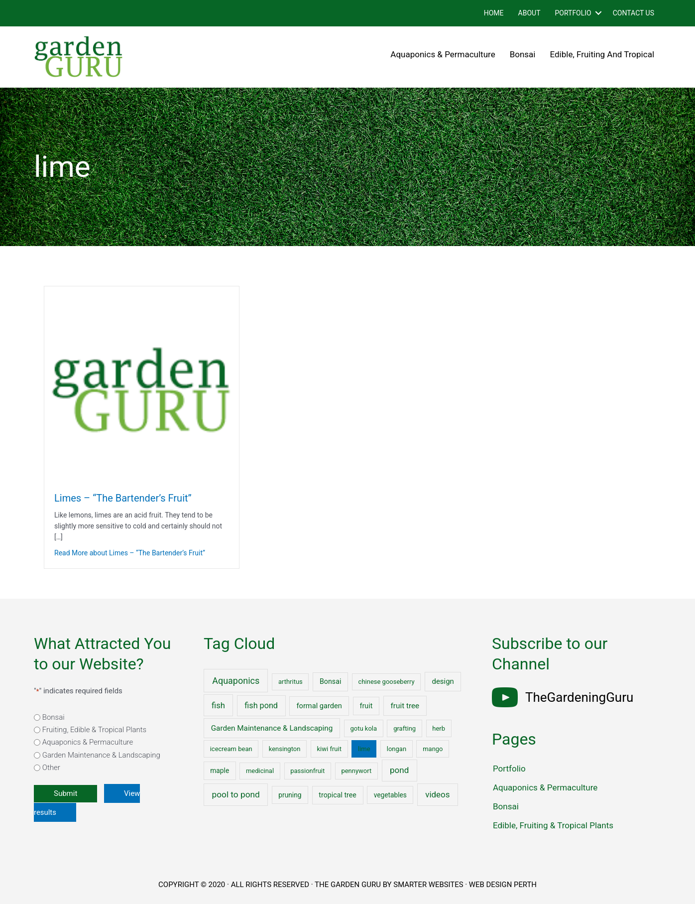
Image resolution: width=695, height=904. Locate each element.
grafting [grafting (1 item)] (404, 728)
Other (51, 767)
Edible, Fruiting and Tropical (602, 54)
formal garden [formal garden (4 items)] (319, 705)
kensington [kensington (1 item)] (285, 749)
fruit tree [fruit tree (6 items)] (405, 705)
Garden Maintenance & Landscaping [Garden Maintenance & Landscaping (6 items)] (272, 728)
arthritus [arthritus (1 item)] (290, 681)
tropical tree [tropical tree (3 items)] (337, 795)
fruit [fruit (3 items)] (366, 706)
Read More (129, 553)
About (529, 13)
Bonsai (523, 54)
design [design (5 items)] (443, 681)
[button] (598, 13)
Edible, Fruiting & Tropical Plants (553, 825)
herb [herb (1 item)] (438, 728)
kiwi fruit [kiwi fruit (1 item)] (329, 749)
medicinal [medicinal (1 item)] (260, 771)
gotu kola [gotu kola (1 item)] (363, 728)
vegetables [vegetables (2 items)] (390, 795)
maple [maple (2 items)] (219, 771)
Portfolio (573, 13)
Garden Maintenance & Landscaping (101, 755)
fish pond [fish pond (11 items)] (261, 705)
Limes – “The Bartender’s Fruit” (123, 498)
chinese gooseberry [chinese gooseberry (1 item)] (386, 681)
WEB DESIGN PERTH (503, 884)
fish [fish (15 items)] (218, 705)
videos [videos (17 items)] (437, 794)
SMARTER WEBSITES (428, 884)
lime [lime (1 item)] (364, 749)
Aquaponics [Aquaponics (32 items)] (235, 680)
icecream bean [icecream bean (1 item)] (231, 749)
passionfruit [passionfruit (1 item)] (307, 771)
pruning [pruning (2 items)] (289, 795)
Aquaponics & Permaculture (442, 54)
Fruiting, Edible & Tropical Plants (94, 729)
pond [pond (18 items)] (399, 770)
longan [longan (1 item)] (396, 749)
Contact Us (633, 13)
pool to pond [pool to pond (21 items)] (236, 794)
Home (494, 13)
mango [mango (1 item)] (433, 749)
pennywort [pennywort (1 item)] (356, 771)
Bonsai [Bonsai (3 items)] (330, 681)
